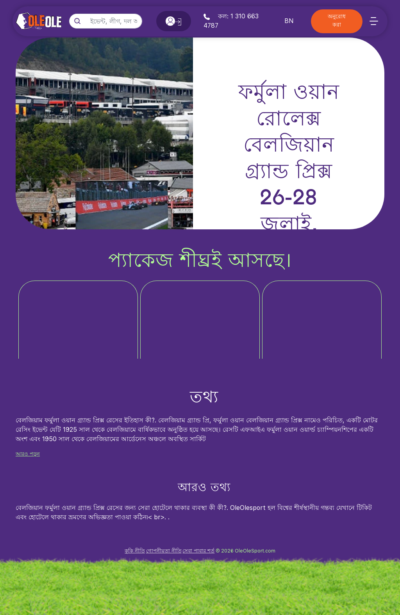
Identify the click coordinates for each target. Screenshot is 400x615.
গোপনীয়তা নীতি (164, 551)
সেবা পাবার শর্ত (198, 551)
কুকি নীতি (135, 551)
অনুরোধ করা (337, 21)
